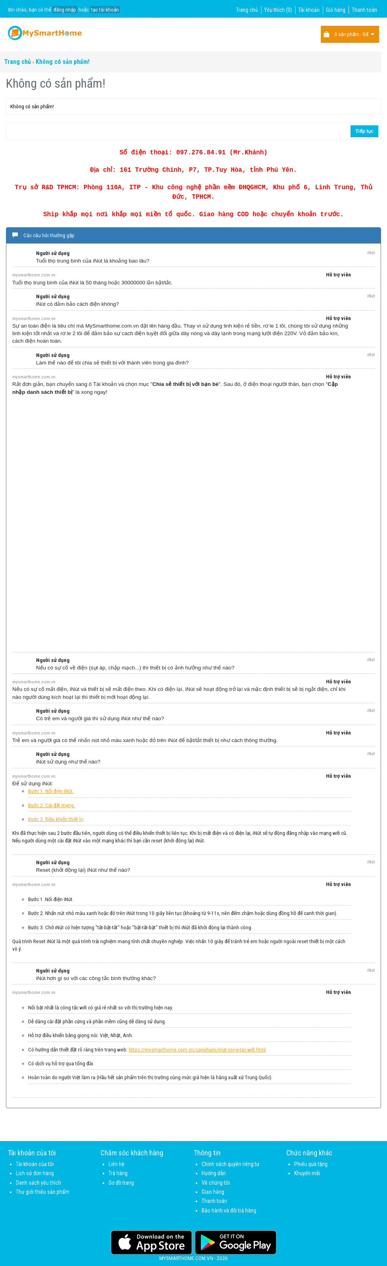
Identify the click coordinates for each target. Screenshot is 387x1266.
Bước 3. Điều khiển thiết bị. (56, 819)
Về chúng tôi (216, 1183)
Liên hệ (116, 1164)
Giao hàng (213, 1192)
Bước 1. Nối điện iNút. (51, 791)
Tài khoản (309, 10)
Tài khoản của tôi (35, 1164)
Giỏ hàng (335, 10)
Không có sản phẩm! (63, 61)
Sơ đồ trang (121, 1183)
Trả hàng (118, 1173)
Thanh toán (364, 10)
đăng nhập (64, 9)
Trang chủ (247, 10)
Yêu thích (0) (278, 10)
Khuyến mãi (307, 1173)
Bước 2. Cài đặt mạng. (51, 805)
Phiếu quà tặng (311, 1164)
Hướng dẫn (214, 1173)
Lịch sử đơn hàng (35, 1173)
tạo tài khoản (105, 9)
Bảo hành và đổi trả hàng (229, 1210)
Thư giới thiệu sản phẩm (42, 1192)
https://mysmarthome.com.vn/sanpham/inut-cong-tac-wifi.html (197, 1049)
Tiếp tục (364, 131)
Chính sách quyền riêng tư (230, 1164)
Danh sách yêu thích (38, 1183)
